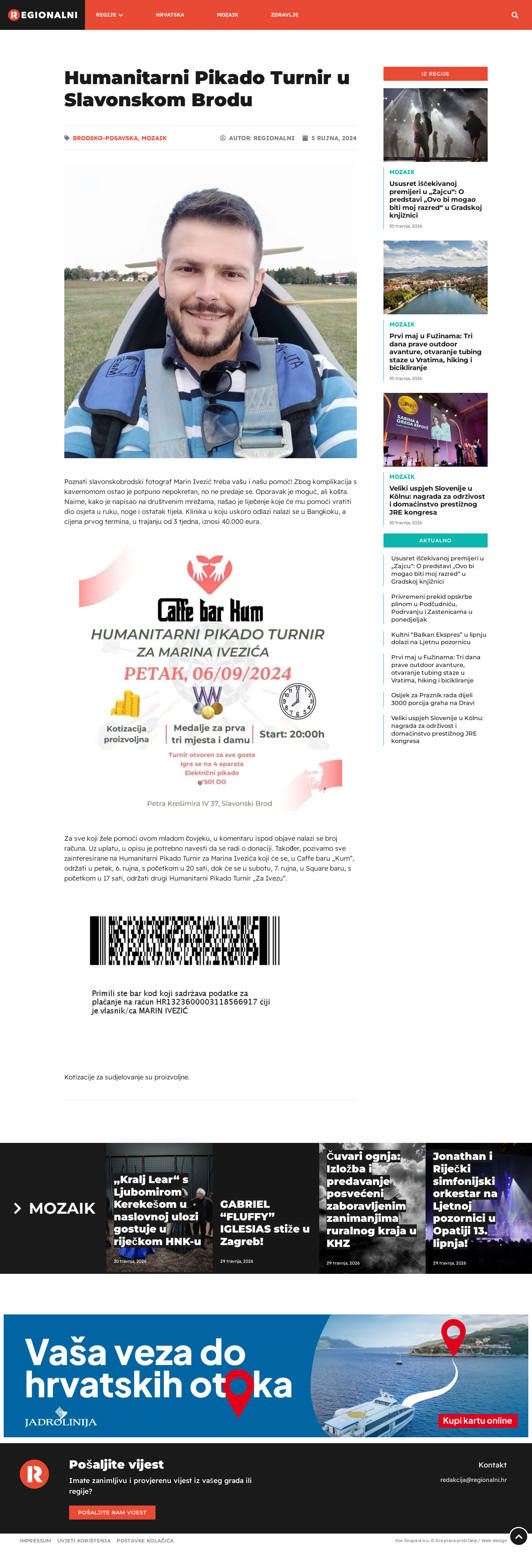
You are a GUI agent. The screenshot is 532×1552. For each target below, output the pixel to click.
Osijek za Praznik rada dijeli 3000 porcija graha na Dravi (432, 699)
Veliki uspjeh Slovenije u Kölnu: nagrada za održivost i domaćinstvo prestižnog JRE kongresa (437, 500)
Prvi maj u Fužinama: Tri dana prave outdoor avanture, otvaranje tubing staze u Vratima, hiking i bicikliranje (435, 352)
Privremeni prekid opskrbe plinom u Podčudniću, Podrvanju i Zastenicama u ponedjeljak (432, 608)
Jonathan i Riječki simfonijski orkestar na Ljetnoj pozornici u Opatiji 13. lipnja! (465, 1199)
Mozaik (154, 138)
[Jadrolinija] (266, 1435)
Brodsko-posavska (105, 138)
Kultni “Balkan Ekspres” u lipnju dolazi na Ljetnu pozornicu (439, 638)
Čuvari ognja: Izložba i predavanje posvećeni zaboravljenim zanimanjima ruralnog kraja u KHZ (372, 1199)
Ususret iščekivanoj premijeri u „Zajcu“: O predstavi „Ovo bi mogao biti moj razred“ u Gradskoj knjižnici (435, 200)
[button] (515, 15)
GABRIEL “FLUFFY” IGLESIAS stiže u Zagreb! (265, 1223)
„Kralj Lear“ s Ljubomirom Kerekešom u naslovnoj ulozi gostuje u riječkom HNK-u (157, 1210)
